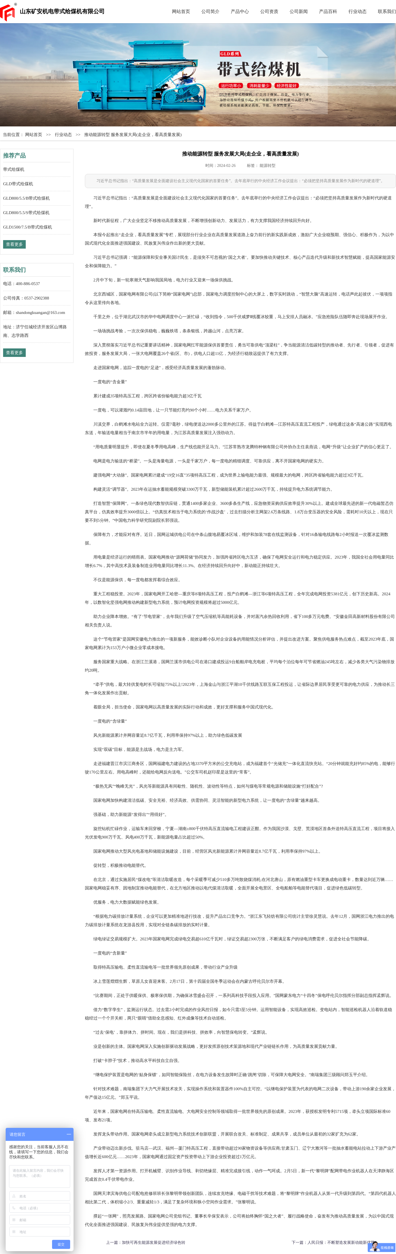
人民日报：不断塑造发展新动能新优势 (341, 1242)
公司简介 (210, 11)
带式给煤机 (13, 169)
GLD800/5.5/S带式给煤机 (26, 212)
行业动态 (357, 11)
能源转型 (268, 165)
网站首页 (181, 11)
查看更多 (14, 244)
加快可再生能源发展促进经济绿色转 (153, 1242)
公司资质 (269, 11)
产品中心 (240, 11)
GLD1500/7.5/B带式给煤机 (27, 227)
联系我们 (387, 11)
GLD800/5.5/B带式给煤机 (26, 198)
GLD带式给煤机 (18, 184)
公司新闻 (299, 11)
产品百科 (328, 11)
